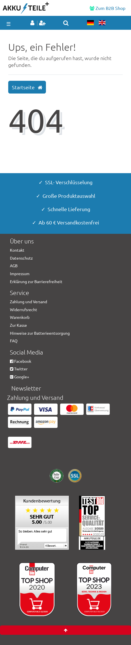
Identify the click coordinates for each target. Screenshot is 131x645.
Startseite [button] (27, 87)
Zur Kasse (18, 325)
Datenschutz (21, 257)
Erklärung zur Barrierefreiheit (36, 281)
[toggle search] (66, 23)
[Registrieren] (43, 23)
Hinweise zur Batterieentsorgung (40, 333)
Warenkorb (19, 317)
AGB (14, 265)
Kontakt (17, 250)
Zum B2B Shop (107, 8)
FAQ (14, 340)
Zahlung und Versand (28, 301)
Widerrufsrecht (23, 309)
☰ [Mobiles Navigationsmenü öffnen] (8, 24)
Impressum (19, 273)
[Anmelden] (33, 23)
